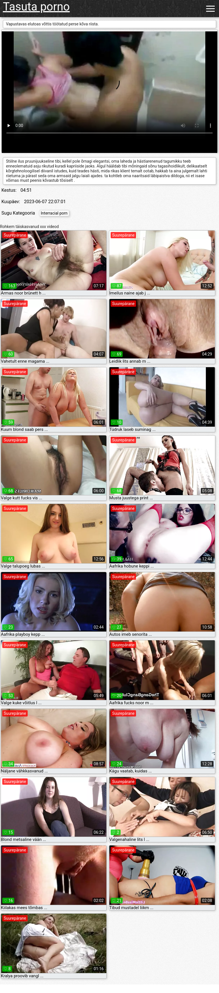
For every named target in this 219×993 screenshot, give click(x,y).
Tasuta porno (36, 6)
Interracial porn (54, 213)
